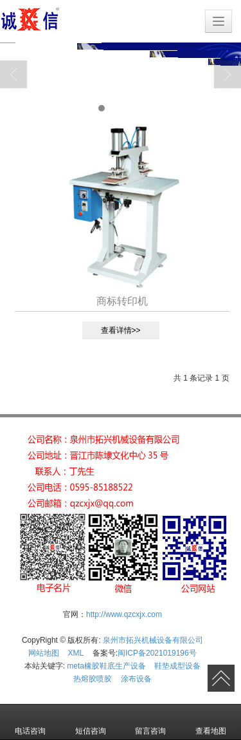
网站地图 (43, 653)
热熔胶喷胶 (92, 678)
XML (76, 653)
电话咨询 (30, 721)
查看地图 (210, 721)
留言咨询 (150, 721)
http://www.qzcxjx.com (124, 614)
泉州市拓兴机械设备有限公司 (153, 640)
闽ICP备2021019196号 (157, 653)
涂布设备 (136, 678)
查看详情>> (121, 330)
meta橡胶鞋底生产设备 (106, 665)
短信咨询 (90, 721)
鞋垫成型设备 (177, 665)
